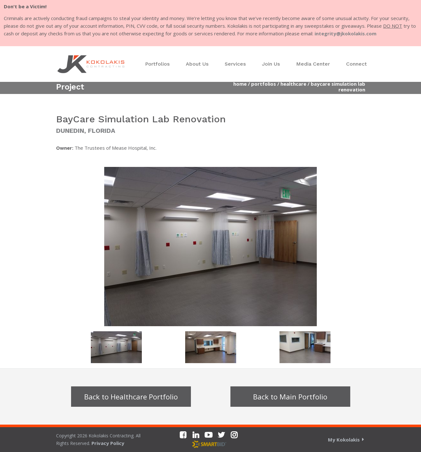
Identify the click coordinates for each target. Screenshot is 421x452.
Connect (356, 64)
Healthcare (293, 84)
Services (235, 64)
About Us (197, 64)
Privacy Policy (107, 443)
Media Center (313, 64)
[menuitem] (157, 64)
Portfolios (157, 64)
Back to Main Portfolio (290, 396)
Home (240, 84)
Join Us (271, 64)
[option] (210, 246)
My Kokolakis (344, 439)
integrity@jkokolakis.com (345, 33)
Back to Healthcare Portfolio (131, 396)
